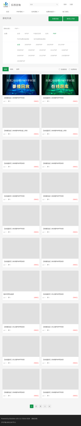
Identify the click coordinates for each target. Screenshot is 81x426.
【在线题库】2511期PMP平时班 (14, 359)
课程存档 (34, 418)
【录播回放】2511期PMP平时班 (53, 327)
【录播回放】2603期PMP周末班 (53, 261)
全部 (18, 33)
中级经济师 (37, 33)
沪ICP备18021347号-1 (8, 422)
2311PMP (42, 55)
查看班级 (55, 19)
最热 (11, 69)
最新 (5, 69)
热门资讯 (65, 12)
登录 (65, 4)
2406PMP (20, 55)
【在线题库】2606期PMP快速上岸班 (54, 130)
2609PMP (28, 44)
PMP (17, 28)
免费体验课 (50, 12)
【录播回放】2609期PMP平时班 (14, 98)
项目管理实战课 (8, 294)
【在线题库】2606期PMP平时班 (14, 196)
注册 (71, 4)
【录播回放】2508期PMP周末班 (14, 392)
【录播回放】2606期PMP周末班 (53, 163)
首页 (7, 12)
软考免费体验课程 (40, 39)
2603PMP (50, 44)
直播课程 (63, 69)
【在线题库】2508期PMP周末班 (53, 359)
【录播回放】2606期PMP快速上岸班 (15, 130)
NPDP (27, 33)
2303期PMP (21, 61)
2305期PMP (66, 55)
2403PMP (31, 55)
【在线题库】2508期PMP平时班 (53, 392)
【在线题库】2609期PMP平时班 (53, 98)
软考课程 (35, 12)
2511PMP (61, 44)
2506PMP (31, 50)
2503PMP (42, 50)
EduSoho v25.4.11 (15, 418)
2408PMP (65, 50)
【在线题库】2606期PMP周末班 (14, 163)
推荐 (17, 69)
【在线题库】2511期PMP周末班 (53, 294)
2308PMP (53, 55)
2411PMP (53, 50)
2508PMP (20, 50)
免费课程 (73, 69)
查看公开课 (71, 19)
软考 (46, 33)
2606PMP (39, 44)
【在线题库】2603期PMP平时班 (14, 229)
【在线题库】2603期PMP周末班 (14, 261)
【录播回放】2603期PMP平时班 (53, 229)
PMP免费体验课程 (23, 39)
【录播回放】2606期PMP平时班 (53, 196)
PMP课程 (20, 12)
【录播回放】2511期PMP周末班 (14, 327)
